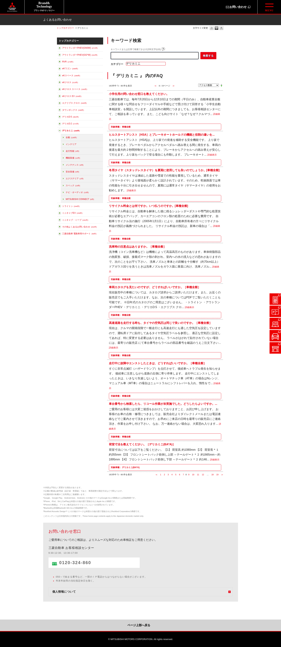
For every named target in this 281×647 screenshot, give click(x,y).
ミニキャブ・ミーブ (75, 220)
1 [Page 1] (160, 474)
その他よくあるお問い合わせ (79, 227)
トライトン (71, 206)
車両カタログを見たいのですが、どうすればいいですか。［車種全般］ (155, 287)
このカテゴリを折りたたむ (59, 131)
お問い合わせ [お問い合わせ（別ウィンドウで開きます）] (238, 6)
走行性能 (72, 151)
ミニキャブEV (72, 213)
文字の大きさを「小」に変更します (212, 28)
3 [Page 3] (168, 474)
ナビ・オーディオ (77, 192)
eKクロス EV (71, 96)
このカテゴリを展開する (59, 48)
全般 (71, 137)
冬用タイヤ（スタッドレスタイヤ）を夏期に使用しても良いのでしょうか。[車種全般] (164, 170)
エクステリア (74, 178)
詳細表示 (212, 154)
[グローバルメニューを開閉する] (269, 7)
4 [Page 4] (171, 474)
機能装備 (73, 158)
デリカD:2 (70, 123)
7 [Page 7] (183, 474)
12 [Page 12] (203, 474)
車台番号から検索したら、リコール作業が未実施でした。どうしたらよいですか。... (163, 403)
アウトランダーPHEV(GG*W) (79, 55)
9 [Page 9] (188, 474)
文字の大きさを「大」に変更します (221, 28)
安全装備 (72, 171)
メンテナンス (74, 165)
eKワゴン (70, 68)
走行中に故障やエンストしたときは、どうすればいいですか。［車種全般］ (157, 363)
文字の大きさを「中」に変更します (216, 28)
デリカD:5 (70, 117)
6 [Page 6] (179, 474)
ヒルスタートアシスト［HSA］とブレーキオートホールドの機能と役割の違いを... (162, 134)
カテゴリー (117, 64)
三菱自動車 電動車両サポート (79, 233)
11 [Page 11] (198, 474)
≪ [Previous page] (156, 474)
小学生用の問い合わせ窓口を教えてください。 (139, 93)
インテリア (71, 144)
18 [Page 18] (212, 474)
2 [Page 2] (164, 474)
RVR (67, 61)
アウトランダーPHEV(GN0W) (80, 48)
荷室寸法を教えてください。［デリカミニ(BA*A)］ (142, 444)
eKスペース (71, 75)
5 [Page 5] (175, 474)
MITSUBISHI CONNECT (80, 199)
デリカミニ (71, 130)
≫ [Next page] (222, 474)
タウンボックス (73, 110)
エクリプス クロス (74, 103)
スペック (73, 185)
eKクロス (70, 82)
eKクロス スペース (74, 89)
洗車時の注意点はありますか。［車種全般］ (137, 246)
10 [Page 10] (193, 474)
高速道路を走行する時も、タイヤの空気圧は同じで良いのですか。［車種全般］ (160, 322)
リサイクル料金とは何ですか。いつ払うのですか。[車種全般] (148, 205)
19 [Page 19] (217, 474)
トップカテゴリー (65, 28)
